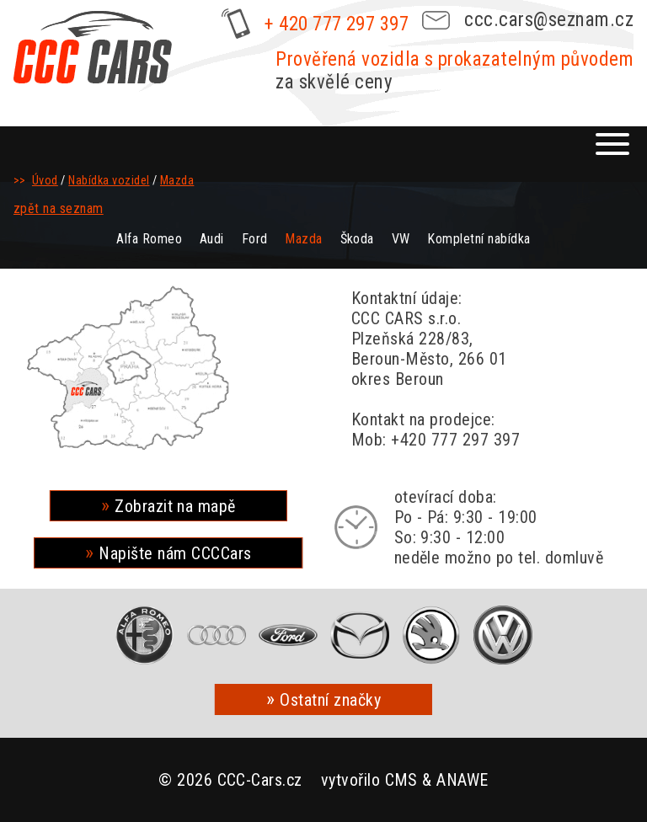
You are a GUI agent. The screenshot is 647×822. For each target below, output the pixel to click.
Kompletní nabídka (478, 239)
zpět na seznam (58, 208)
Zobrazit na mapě (175, 506)
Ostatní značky (330, 700)
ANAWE (462, 780)
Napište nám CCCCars (175, 553)
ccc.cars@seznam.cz (549, 19)
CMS (401, 780)
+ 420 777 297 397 (337, 24)
